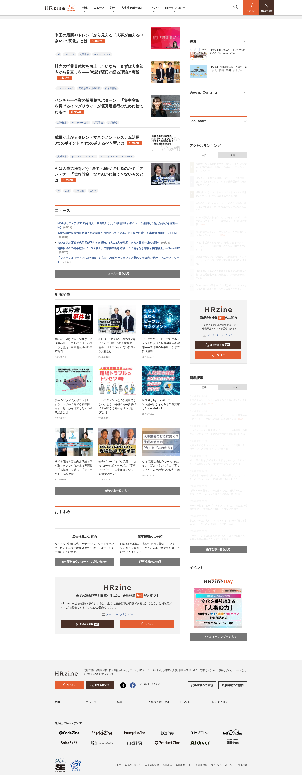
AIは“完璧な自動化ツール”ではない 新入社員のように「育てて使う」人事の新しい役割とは (161, 465)
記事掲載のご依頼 (150, 561)
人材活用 (62, 156)
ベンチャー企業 (80, 122)
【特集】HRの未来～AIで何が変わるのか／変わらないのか (228, 51)
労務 (67, 190)
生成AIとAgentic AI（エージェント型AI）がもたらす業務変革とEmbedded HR (161, 404)
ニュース (99, 7)
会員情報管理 (152, 765)
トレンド (69, 54)
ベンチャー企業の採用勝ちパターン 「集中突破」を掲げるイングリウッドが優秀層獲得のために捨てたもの (99, 106)
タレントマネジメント (83, 156)
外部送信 (242, 765)
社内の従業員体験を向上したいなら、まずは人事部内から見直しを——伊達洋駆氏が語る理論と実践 (99, 72)
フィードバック (65, 88)
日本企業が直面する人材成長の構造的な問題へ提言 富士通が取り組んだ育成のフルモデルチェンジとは (221, 274)
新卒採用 (62, 122)
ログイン (146, 624)
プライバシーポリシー (222, 765)
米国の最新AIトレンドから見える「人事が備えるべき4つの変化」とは (99, 38)
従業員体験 (111, 88)
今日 (204, 155)
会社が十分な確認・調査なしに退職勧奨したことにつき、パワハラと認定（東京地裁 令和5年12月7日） (73, 345)
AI (58, 54)
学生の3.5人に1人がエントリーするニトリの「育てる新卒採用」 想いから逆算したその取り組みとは (73, 406)
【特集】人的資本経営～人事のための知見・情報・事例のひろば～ (228, 69)
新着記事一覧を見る (117, 490)
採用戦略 (112, 122)
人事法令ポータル (132, 7)
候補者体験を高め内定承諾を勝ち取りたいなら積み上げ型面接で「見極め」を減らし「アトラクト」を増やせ (73, 467)
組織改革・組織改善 (89, 88)
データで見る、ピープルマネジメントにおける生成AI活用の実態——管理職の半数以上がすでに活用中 (161, 345)
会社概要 (180, 765)
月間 (233, 155)
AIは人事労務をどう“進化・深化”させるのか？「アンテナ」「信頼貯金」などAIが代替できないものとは (99, 174)
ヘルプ (117, 765)
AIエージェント (102, 54)
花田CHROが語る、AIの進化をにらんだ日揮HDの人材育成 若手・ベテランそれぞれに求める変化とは (117, 345)
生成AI (93, 190)
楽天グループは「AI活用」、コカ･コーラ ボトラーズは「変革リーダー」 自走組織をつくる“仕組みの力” (117, 467)
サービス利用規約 (198, 765)
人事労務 (79, 190)
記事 (113, 8)
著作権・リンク (133, 765)
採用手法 (98, 122)
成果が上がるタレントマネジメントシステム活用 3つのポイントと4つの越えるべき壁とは (99, 140)
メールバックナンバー (117, 614)
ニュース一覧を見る (117, 273)
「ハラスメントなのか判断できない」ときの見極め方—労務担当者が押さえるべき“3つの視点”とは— (117, 406)
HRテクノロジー (175, 8)
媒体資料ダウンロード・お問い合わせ (84, 561)
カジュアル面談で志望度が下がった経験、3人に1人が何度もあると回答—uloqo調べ (114, 242)
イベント (154, 8)
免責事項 (167, 765)
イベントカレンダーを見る (218, 637)
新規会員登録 (86, 624)
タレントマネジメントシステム (117, 156)
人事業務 (84, 54)
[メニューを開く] (35, 7)
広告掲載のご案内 (233, 685)
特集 (85, 8)
